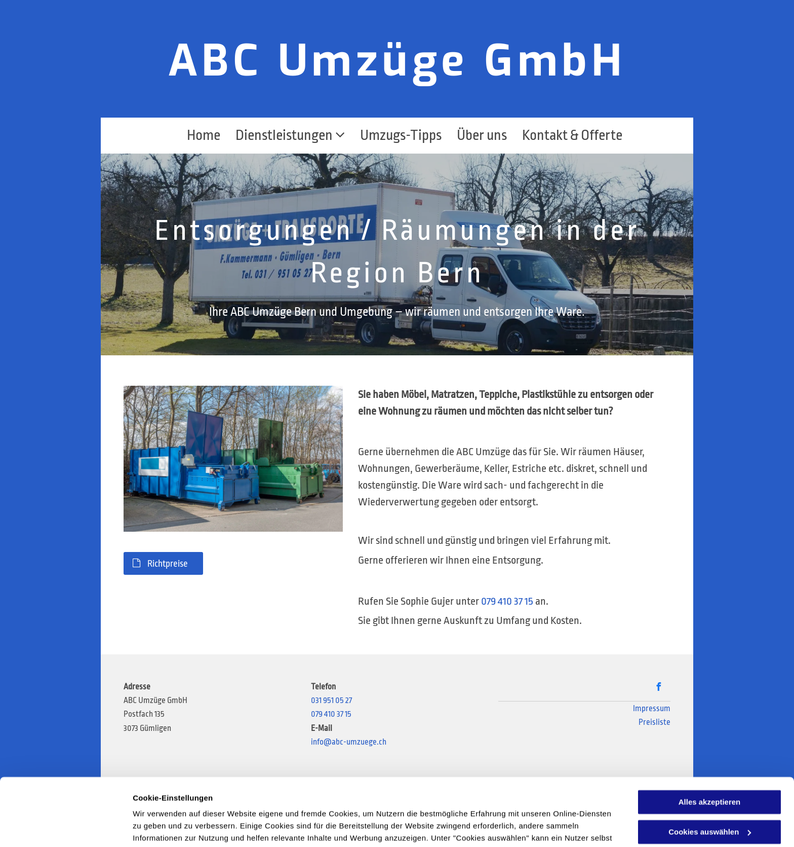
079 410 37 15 (507, 601)
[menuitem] (196, 135)
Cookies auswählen (168, 827)
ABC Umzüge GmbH (397, 61)
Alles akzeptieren (710, 738)
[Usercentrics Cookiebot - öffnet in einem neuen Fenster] (65, 827)
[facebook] (658, 688)
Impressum (651, 708)
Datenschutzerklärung (381, 799)
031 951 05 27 (331, 700)
